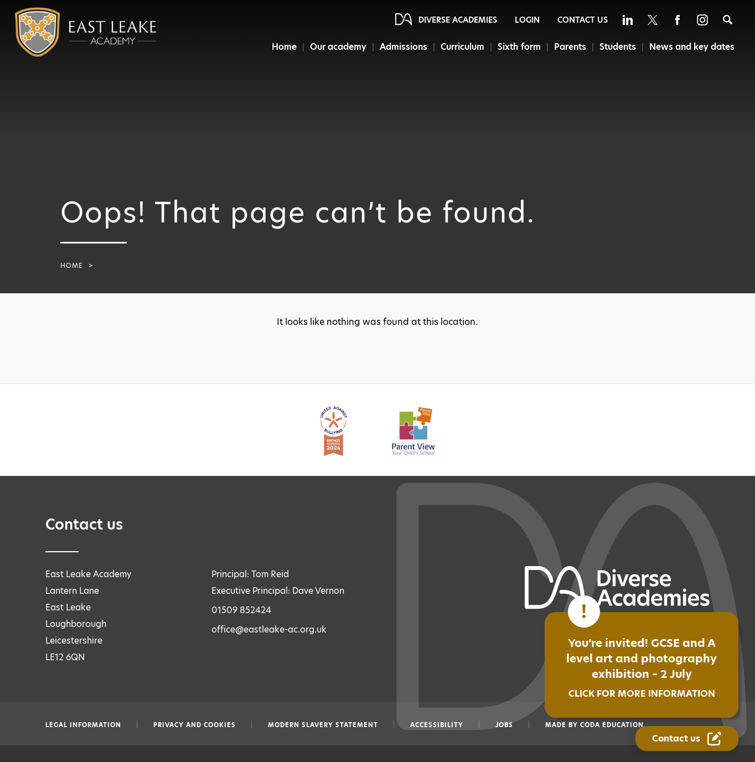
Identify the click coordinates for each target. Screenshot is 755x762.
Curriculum (460, 47)
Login (527, 19)
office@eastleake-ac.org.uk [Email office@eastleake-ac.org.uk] (269, 629)
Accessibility (436, 724)
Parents (569, 47)
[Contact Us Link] (686, 738)
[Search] (727, 19)
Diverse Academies (457, 19)
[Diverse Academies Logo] (63, 32)
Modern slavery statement (323, 724)
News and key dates (692, 47)
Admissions (401, 47)
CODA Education (612, 724)
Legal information (83, 724)
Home (279, 47)
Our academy (335, 47)
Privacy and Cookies (194, 724)
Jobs (504, 724)
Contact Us (582, 19)
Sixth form (518, 47)
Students (617, 47)
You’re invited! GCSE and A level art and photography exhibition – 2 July (641, 667)
